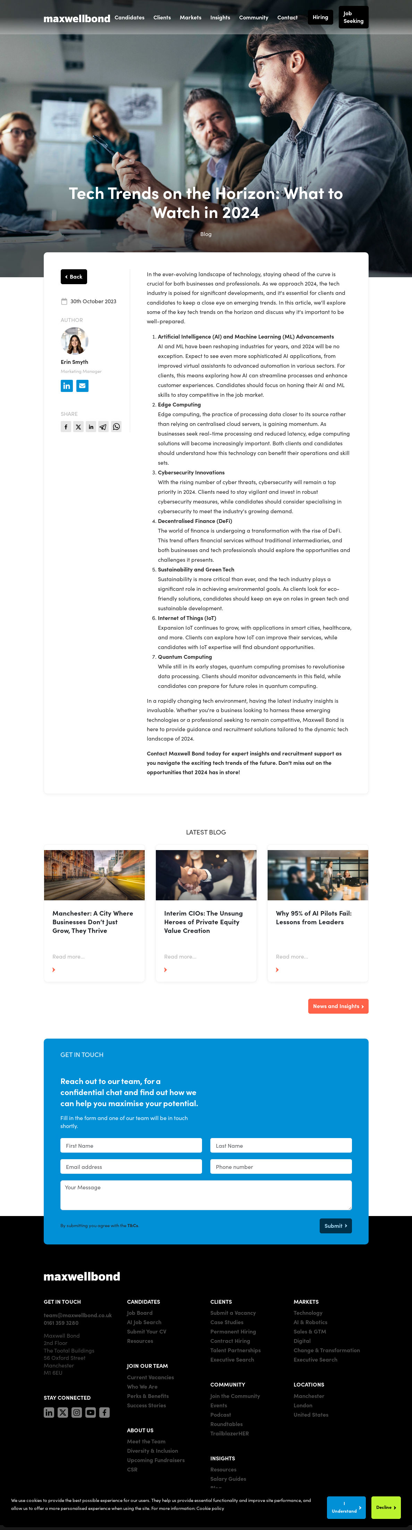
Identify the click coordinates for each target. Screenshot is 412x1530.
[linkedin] (91, 426)
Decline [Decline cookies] (384, 1507)
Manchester (309, 1395)
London (303, 1405)
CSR (132, 1469)
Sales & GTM (310, 1331)
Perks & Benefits (148, 1395)
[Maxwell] (82, 1275)
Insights (220, 17)
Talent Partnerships (235, 1350)
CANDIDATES (143, 1301)
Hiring (320, 16)
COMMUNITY (227, 1384)
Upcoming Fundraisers (156, 1459)
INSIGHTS (222, 1458)
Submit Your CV (146, 1331)
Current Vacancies (150, 1377)
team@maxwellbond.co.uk (78, 1315)
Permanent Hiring (233, 1331)
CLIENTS (221, 1301)
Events (218, 1405)
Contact (287, 17)
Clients (162, 17)
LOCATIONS (309, 1384)
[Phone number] (281, 1166)
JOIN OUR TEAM (147, 1365)
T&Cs (132, 1225)
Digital (302, 1340)
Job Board (140, 1312)
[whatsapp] (116, 426)
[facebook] (66, 426)
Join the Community (235, 1395)
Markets (190, 17)
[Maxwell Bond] (77, 16)
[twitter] (78, 426)
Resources (140, 1340)
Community (253, 17)
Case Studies (226, 1322)
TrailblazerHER (229, 1433)
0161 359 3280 (61, 1322)
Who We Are (142, 1386)
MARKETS (306, 1301)
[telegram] (103, 426)
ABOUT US (140, 1430)
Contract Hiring (230, 1340)
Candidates (129, 17)
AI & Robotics (310, 1322)
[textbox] (131, 1145)
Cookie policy (210, 1508)
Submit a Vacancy (233, 1312)
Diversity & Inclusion (152, 1450)
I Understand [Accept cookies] (344, 1507)
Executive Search (232, 1359)
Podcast (220, 1414)
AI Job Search (144, 1322)
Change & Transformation (327, 1350)
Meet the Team (146, 1441)
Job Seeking (354, 16)
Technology (308, 1312)
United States (311, 1414)
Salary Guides (228, 1478)
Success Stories (146, 1405)
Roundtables (226, 1423)
